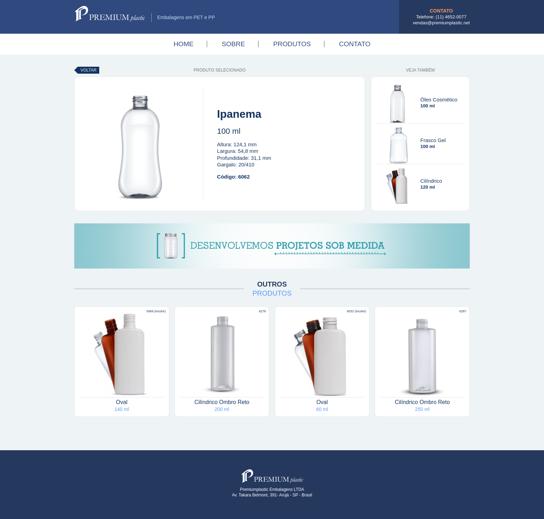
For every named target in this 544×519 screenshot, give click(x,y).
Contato (355, 44)
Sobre (233, 44)
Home (183, 44)
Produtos (292, 44)
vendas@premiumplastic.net (441, 22)
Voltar (88, 70)
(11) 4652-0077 (451, 16)
